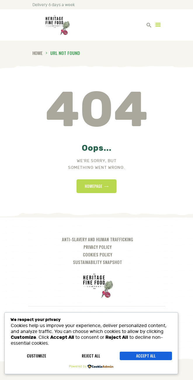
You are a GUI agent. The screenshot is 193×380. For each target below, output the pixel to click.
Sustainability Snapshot (97, 262)
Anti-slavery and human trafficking (97, 239)
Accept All (146, 356)
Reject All (91, 356)
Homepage (93, 186)
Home (37, 52)
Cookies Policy (97, 254)
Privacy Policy (98, 247)
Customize (36, 356)
